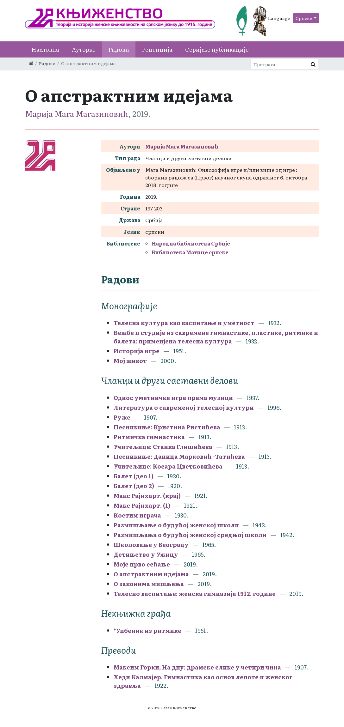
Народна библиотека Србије (191, 243)
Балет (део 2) (134, 486)
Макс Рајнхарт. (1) (142, 505)
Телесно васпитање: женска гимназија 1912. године (195, 593)
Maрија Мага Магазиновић (76, 113)
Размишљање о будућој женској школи (177, 525)
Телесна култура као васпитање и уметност (184, 322)
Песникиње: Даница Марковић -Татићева (179, 456)
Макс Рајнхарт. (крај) (147, 495)
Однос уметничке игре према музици (173, 397)
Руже (122, 417)
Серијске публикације (217, 49)
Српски (304, 18)
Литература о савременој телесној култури (184, 407)
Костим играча (137, 515)
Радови (118, 49)
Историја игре (136, 351)
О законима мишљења (149, 583)
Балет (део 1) (133, 476)
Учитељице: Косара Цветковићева (169, 466)
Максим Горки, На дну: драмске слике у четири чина (197, 667)
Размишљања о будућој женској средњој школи (190, 534)
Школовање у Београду (151, 544)
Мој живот (130, 360)
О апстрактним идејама (151, 574)
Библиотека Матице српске (190, 252)
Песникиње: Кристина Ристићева (168, 427)
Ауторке (84, 49)
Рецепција (157, 49)
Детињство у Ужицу (146, 554)
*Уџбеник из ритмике (147, 630)
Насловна (45, 49)
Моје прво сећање (142, 564)
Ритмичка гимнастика (149, 437)
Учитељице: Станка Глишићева (164, 446)
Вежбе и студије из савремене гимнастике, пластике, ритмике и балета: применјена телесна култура (216, 336)
